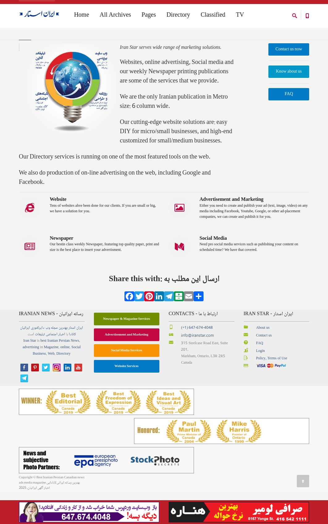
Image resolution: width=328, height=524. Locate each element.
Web (51, 385)
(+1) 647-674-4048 (197, 359)
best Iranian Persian (55, 372)
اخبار (61, 366)
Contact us (264, 367)
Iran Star (29, 372)
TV (240, 16)
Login (260, 382)
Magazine (51, 379)
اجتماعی (51, 366)
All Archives (115, 16)
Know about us (289, 103)
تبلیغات (40, 366)
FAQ (289, 126)
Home (23, 40)
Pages (148, 16)
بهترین (63, 359)
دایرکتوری (37, 359)
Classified (213, 16)
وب (47, 359)
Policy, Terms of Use (271, 390)
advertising (31, 379)
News (75, 372)
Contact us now (288, 81)
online (64, 379)
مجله (54, 359)
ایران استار (76, 359)
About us (263, 359)
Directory (178, 16)
